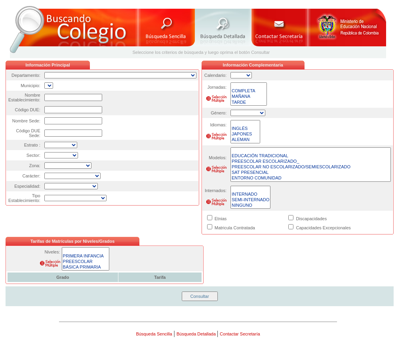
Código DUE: (27, 109)
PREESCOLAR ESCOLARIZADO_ (310, 161)
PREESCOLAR (85, 262)
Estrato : (32, 145)
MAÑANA (249, 96)
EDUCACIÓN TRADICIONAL (310, 156)
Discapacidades (311, 218)
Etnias (221, 218)
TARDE (249, 102)
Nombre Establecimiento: (24, 97)
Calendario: (215, 75)
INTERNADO (250, 194)
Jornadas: (217, 87)
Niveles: (52, 252)
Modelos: (218, 157)
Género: (219, 113)
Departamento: (25, 75)
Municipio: (30, 85)
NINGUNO (250, 205)
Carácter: (31, 175)
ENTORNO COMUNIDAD (310, 178)
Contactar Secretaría (240, 334)
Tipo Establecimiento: (24, 198)
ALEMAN (245, 140)
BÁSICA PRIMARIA (85, 267)
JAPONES (245, 134)
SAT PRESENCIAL (310, 172)
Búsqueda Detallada (197, 334)
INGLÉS (245, 128)
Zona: (34, 165)
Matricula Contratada (235, 227)
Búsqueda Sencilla (154, 334)
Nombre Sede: (26, 120)
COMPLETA (249, 91)
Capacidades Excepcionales (323, 227)
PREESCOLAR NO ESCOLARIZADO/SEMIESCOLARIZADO (310, 167)
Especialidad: (27, 186)
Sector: (33, 155)
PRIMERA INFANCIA (85, 256)
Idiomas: (218, 124)
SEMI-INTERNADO (250, 200)
